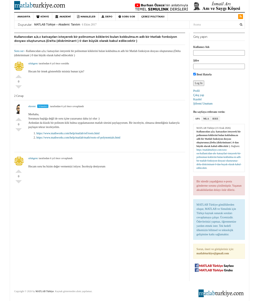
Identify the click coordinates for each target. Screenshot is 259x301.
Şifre (196, 60)
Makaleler (86, 17)
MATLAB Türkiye (45, 291)
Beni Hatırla (202, 74)
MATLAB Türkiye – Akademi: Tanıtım (57, 24)
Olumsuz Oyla (18, 88)
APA (197, 118)
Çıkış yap (198, 95)
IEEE (215, 118)
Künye (42, 17)
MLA (206, 118)
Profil (196, 90)
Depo (107, 17)
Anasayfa (23, 16)
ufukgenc (33, 63)
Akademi (63, 17)
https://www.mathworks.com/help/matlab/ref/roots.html (68, 133)
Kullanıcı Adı (201, 47)
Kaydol (197, 99)
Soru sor (127, 17)
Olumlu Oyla (18, 75)
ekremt (32, 106)
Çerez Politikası (153, 16)
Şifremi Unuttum (202, 103)
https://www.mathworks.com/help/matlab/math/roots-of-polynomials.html (78, 137)
